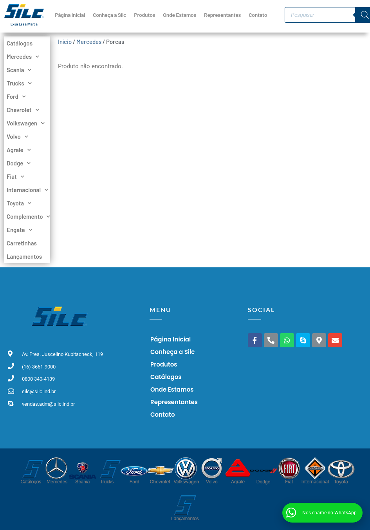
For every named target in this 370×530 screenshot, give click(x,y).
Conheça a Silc (109, 14)
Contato (258, 14)
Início (65, 41)
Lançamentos (24, 256)
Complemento (27, 216)
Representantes (222, 14)
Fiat (15, 176)
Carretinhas (22, 243)
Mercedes (23, 56)
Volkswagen (26, 123)
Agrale (19, 150)
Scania (19, 70)
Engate (19, 230)
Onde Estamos (179, 14)
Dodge (19, 163)
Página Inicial (70, 14)
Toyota (19, 203)
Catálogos (19, 43)
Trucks (19, 83)
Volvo (17, 136)
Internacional (27, 190)
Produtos (144, 14)
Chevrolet (23, 110)
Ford (16, 96)
